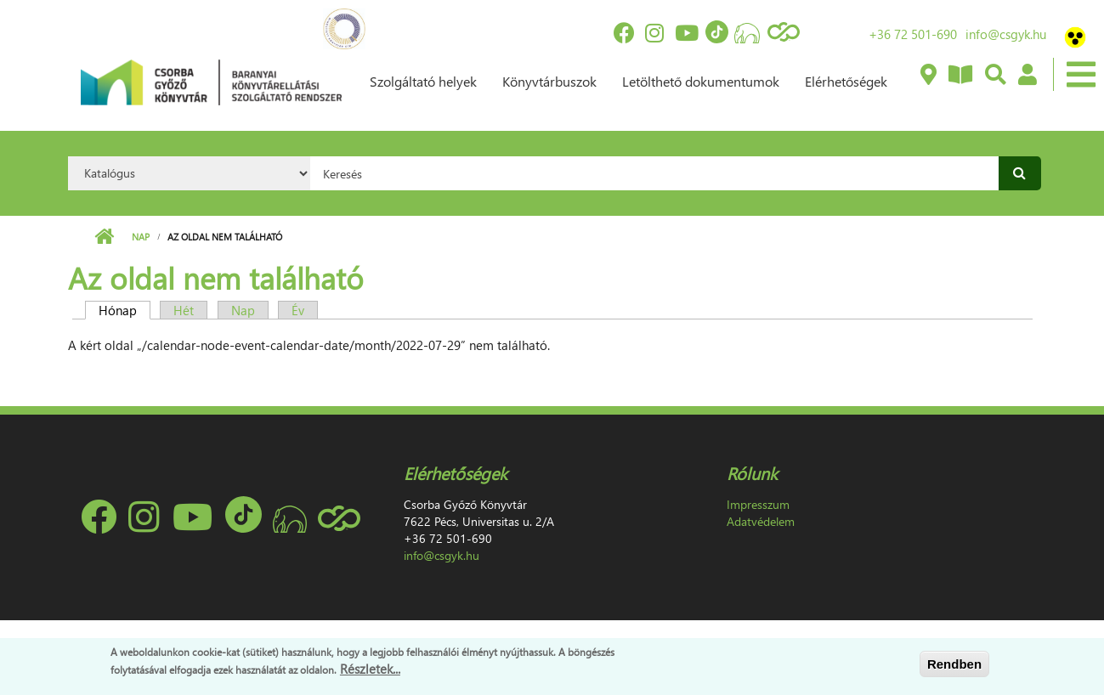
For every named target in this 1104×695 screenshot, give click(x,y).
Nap (141, 236)
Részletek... (370, 668)
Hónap (124, 310)
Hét (183, 310)
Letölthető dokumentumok (700, 81)
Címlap (104, 237)
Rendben (954, 664)
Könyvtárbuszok (549, 81)
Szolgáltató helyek (423, 81)
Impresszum (758, 504)
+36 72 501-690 (913, 33)
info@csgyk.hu (1005, 33)
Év (298, 310)
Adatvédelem (761, 521)
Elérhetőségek (846, 81)
